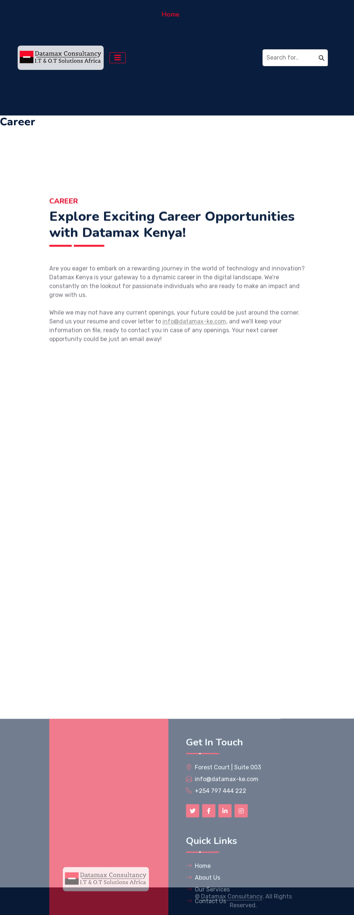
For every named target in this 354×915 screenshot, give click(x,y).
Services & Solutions (193, 48)
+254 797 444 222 (220, 883)
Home (170, 14)
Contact (174, 100)
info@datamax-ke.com (194, 349)
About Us (176, 31)
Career (172, 83)
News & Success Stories (199, 66)
